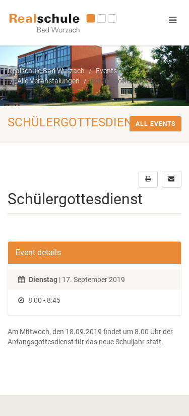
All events (155, 123)
